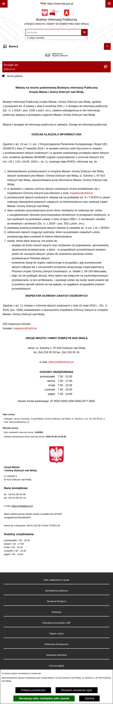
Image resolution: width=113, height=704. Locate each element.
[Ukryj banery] (107, 46)
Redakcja (56, 612)
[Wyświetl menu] (109, 4)
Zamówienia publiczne (56, 590)
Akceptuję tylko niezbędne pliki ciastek (44, 698)
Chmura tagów (56, 665)
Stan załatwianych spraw (56, 580)
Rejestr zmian (56, 633)
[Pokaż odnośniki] (4, 4)
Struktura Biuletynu (56, 601)
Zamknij (89, 698)
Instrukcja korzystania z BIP (56, 623)
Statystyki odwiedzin (56, 655)
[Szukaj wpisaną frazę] (84, 32)
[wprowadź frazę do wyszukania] (53, 32)
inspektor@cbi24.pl (81, 193)
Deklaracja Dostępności (56, 644)
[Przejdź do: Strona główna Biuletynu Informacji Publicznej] (3, 76)
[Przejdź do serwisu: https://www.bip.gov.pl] (56, 3)
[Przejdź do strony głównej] (56, 18)
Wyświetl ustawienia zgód (76, 690)
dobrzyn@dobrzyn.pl (60, 361)
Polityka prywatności (33, 690)
